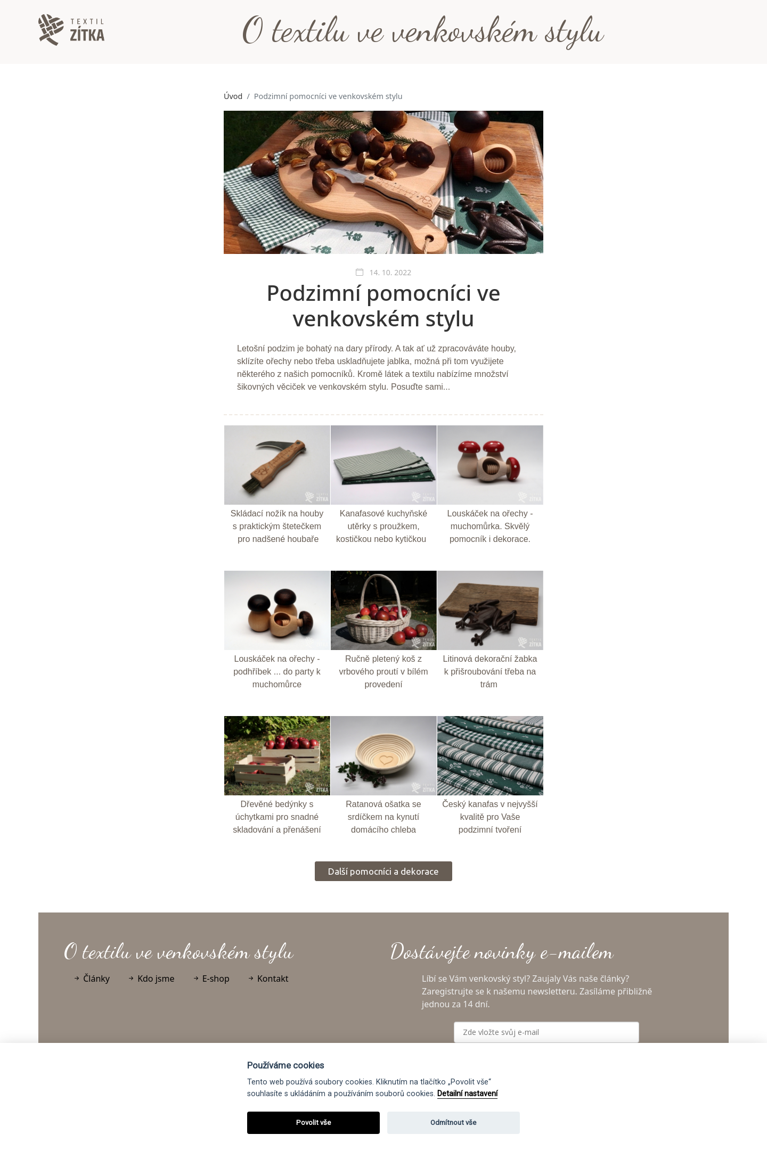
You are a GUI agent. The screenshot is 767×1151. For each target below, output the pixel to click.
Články (91, 978)
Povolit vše (313, 1123)
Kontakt (268, 978)
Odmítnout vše (453, 1123)
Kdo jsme (151, 978)
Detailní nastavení (467, 1093)
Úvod (233, 96)
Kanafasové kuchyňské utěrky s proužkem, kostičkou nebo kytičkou (381, 526)
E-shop (211, 978)
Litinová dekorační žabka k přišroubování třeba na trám (490, 671)
